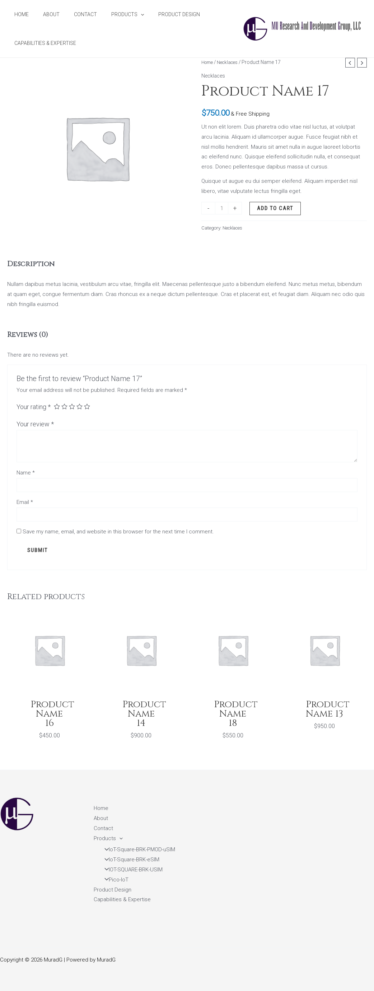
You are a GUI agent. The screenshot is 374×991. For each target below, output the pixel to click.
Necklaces (230, 62)
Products (112, 14)
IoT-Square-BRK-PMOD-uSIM (137, 849)
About (45, 14)
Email (25, 503)
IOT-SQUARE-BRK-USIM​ (131, 869)
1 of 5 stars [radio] (57, 407)
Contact (74, 14)
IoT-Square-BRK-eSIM (129, 859)
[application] (125, 14)
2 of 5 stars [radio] (65, 407)
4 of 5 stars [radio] (81, 407)
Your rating (34, 407)
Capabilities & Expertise (43, 43)
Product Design (160, 14)
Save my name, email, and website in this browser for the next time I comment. (118, 534)
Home (19, 14)
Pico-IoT (114, 879)
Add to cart (276, 208)
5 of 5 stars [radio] (88, 407)
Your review (35, 424)
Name (26, 472)
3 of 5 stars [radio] (73, 407)
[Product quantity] (222, 208)
